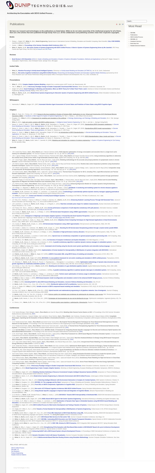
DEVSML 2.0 (133, 39)
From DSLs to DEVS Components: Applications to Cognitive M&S (55, 384)
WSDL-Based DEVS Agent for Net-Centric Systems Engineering (61, 398)
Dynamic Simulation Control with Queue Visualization (49, 435)
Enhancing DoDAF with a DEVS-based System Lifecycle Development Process (57, 431)
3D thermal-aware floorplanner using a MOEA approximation (68, 212)
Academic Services (135, 41)
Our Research (15, 451)
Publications (133, 35)
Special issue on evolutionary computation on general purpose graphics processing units (79, 236)
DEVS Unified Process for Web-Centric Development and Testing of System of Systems (60, 405)
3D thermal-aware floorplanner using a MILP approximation (61, 224)
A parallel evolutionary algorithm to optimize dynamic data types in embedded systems (79, 270)
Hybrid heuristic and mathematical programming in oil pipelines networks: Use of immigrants (77, 290)
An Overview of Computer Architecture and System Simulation (66, 240)
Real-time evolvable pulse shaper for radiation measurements (79, 204)
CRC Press (48, 49)
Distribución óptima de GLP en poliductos (64, 284)
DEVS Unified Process (136, 37)
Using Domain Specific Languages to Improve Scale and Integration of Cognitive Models (62, 391)
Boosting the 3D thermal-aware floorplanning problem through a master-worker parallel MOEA (89, 228)
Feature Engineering (17, 453)
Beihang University (25, 90)
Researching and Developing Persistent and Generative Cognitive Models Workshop (81, 73)
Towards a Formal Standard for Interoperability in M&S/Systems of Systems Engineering (63, 409)
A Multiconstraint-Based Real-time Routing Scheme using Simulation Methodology (62, 437)
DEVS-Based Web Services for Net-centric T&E (55, 417)
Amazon (39, 49)
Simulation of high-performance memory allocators (69, 232)
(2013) (24, 59)
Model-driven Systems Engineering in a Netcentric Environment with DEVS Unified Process (62, 376)
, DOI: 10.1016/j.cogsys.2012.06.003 (59, 217)
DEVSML (132, 32)
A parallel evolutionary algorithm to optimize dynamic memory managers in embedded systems (82, 242)
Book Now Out (134, 43)
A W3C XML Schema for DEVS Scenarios (63, 423)
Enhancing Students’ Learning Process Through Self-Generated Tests (92, 200)
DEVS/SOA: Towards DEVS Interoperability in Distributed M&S (78, 394)
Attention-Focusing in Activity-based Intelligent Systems (35, 70)
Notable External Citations (137, 45)
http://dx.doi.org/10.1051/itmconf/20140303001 (23, 197)
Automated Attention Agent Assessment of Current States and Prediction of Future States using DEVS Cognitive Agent (75, 104)
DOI (69, 153)
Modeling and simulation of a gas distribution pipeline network (68, 266)
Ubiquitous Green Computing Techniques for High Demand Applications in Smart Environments (87, 220)
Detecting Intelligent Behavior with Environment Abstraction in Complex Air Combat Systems (66, 380)
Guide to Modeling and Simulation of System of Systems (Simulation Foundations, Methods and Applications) (69, 59)
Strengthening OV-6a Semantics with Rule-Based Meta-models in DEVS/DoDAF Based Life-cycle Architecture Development (81, 427)
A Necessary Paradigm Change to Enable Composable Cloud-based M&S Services (56, 365)
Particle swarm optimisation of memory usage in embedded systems (80, 274)
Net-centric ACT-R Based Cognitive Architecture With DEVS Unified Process (58, 388)
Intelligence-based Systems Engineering (68, 122)
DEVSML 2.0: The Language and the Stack (48, 382)
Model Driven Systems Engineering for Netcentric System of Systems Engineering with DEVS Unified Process (64, 93)
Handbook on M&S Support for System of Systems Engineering (43, 116)
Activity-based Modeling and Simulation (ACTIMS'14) (76, 70)
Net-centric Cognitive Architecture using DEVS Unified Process (37, 73)
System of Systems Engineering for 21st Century (106, 140)
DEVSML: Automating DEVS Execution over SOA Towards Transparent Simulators (66, 419)
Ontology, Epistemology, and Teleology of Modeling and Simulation (87, 118)
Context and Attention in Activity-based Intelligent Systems (47, 195)
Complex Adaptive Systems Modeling (33, 84)
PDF (72, 153)
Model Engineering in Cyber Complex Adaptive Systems (43, 368)
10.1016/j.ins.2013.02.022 (44, 209)
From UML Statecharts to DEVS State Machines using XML (66, 413)
